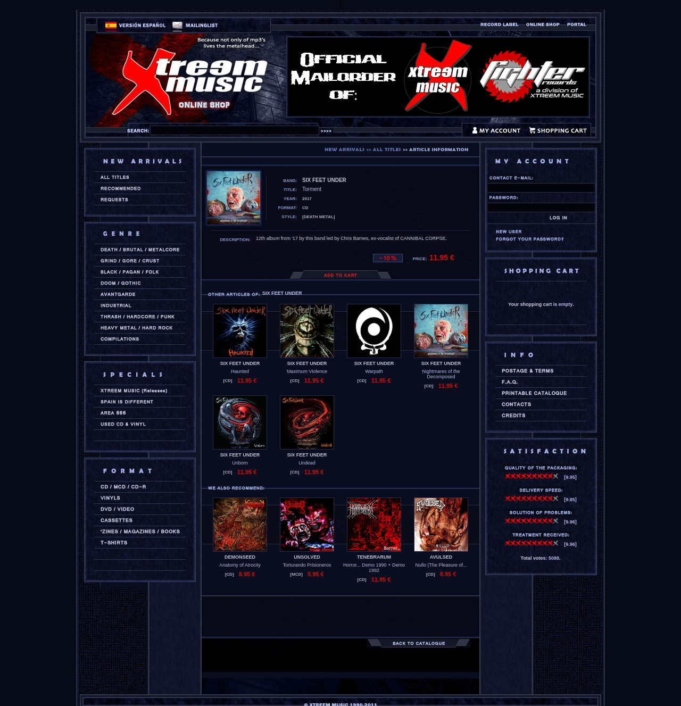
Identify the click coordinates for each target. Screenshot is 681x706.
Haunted (240, 371)
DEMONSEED (240, 557)
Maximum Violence (307, 371)
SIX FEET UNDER (240, 363)
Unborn (240, 463)
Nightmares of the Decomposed (441, 374)
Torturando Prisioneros (307, 565)
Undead (306, 463)
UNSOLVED (307, 557)
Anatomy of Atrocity (240, 565)
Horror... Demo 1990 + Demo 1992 (374, 567)
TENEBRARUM (374, 557)
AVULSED (441, 557)
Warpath (374, 371)
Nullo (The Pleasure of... (441, 565)
